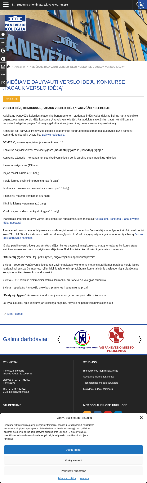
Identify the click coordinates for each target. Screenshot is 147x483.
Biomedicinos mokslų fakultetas (100, 370)
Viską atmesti (73, 460)
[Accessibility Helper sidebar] (142, 4)
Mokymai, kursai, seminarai (98, 388)
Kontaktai (84, 478)
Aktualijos (20, 66)
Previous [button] (59, 339)
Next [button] (139, 339)
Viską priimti (73, 449)
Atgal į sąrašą (15, 313)
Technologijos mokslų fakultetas (100, 382)
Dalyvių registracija (53, 134)
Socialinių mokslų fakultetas (98, 376)
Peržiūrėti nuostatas (73, 470)
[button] (141, 418)
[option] (82, 339)
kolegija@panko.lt (19, 391)
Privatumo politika (67, 478)
